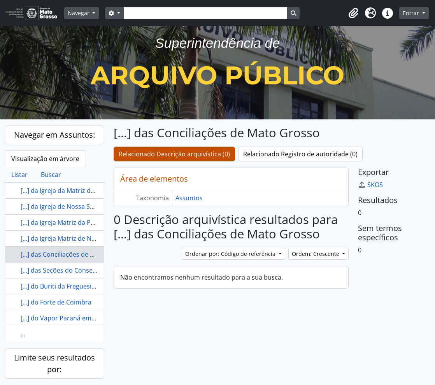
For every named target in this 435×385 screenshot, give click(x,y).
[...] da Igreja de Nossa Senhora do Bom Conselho (93, 206)
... (23, 334)
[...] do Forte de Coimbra (56, 302)
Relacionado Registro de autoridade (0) (300, 154)
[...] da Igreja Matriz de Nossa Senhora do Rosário (93, 238)
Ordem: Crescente (316, 253)
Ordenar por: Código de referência (231, 253)
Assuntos (189, 198)
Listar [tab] (19, 174)
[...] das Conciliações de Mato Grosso (74, 254)
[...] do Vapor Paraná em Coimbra (69, 318)
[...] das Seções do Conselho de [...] (71, 270)
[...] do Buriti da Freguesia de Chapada (76, 286)
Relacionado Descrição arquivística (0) (174, 154)
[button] (353, 13)
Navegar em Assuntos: (54, 135)
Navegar (79, 13)
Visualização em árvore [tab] (45, 158)
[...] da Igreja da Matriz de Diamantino (75, 190)
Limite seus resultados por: (54, 363)
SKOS (370, 184)
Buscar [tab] (51, 174)
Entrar (412, 13)
